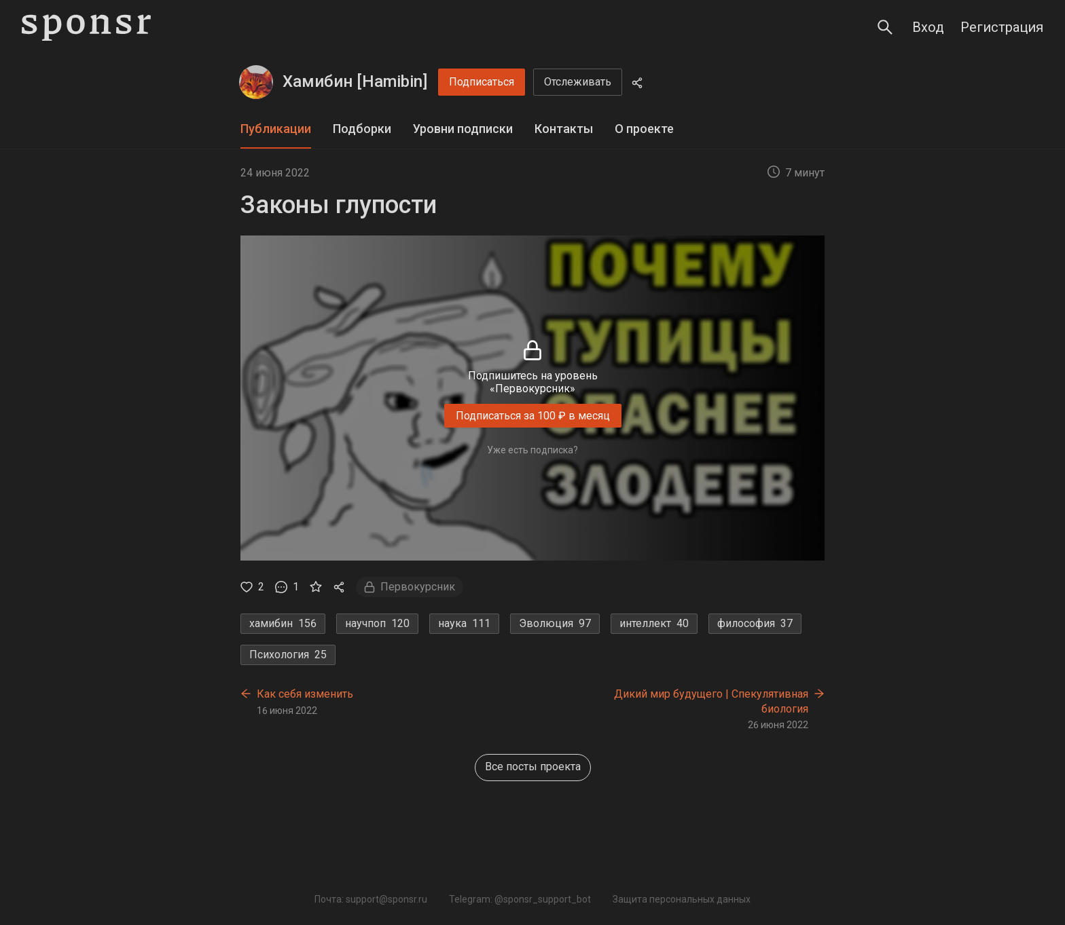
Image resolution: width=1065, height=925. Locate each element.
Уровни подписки (463, 128)
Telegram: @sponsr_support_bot (520, 899)
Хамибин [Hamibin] (355, 81)
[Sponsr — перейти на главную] (86, 27)
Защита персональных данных (682, 899)
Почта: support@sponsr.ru (370, 899)
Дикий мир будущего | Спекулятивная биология (711, 701)
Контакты (564, 128)
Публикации (275, 128)
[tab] (275, 129)
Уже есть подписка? (532, 450)
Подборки (362, 128)
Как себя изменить (305, 693)
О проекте (644, 128)
